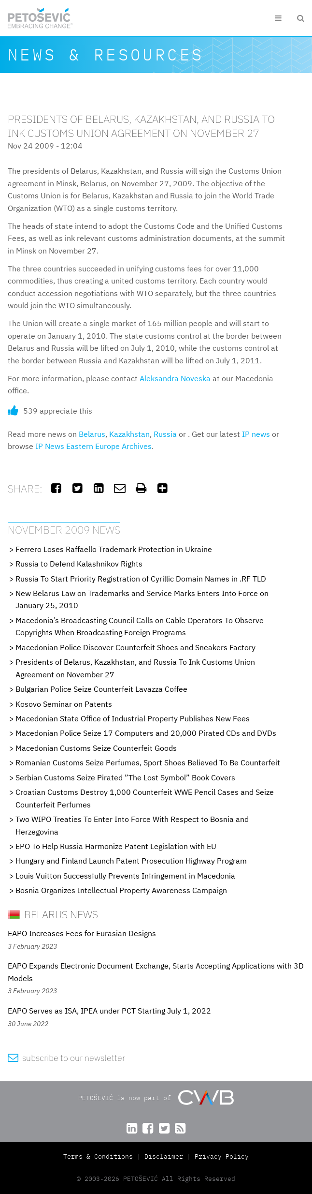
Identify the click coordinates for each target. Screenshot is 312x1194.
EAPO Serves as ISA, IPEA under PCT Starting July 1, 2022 (109, 1010)
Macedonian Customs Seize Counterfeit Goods (96, 748)
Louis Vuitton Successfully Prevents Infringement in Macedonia (125, 876)
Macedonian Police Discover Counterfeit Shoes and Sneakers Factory (135, 647)
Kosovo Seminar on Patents (63, 704)
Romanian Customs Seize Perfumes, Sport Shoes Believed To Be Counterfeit (147, 762)
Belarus (92, 434)
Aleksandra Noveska (175, 378)
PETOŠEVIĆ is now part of (155, 1097)
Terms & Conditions (100, 1156)
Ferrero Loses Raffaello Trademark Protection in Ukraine (113, 549)
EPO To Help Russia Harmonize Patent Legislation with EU (115, 846)
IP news (256, 434)
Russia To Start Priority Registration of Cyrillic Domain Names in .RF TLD (140, 578)
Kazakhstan (129, 434)
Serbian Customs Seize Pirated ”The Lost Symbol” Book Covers (125, 777)
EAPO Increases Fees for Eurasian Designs (82, 933)
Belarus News (53, 914)
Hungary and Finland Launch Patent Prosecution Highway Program (131, 861)
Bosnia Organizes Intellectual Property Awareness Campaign (121, 890)
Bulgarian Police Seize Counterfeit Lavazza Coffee (101, 689)
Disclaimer (163, 1156)
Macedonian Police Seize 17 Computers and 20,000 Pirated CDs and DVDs (145, 733)
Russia (165, 434)
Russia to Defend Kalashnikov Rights (78, 563)
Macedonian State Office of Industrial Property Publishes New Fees (132, 718)
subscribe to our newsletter (66, 1057)
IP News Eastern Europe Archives (93, 446)
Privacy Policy (222, 1156)
